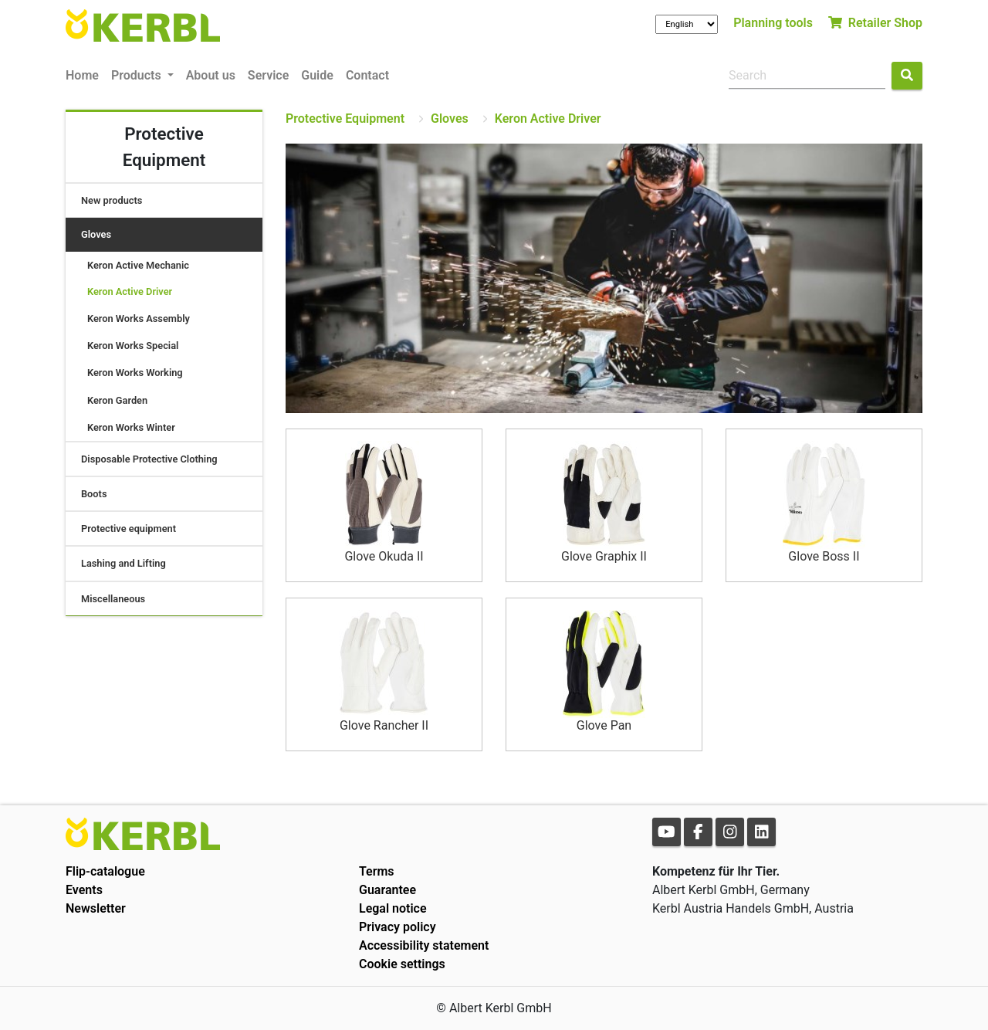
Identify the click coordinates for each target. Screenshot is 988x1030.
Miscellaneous (113, 599)
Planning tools (773, 22)
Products (137, 75)
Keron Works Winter (131, 427)
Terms (376, 871)
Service (268, 75)
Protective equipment (128, 528)
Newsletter (96, 908)
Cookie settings (402, 964)
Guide (317, 75)
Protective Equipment (345, 118)
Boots (94, 494)
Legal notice (393, 908)
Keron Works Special (132, 345)
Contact (367, 75)
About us (210, 75)
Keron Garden (117, 400)
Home (82, 75)
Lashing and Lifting (123, 563)
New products (111, 200)
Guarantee (387, 890)
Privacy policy (397, 927)
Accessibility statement (424, 945)
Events (84, 890)
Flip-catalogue (105, 871)
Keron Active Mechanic (138, 265)
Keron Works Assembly (138, 318)
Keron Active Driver (129, 291)
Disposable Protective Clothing (149, 459)
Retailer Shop (875, 22)
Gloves (96, 234)
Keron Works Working (135, 372)
